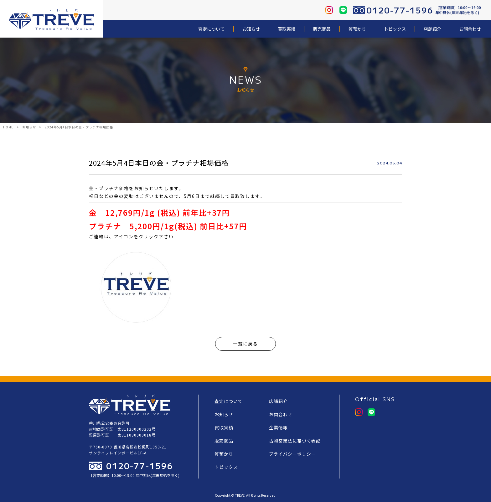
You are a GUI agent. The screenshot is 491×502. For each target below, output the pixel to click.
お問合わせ (470, 29)
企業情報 (278, 427)
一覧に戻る (245, 343)
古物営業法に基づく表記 (295, 440)
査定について (211, 29)
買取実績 (286, 29)
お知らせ (251, 29)
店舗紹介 (432, 29)
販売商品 (322, 29)
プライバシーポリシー (292, 454)
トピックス (395, 29)
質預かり (357, 29)
